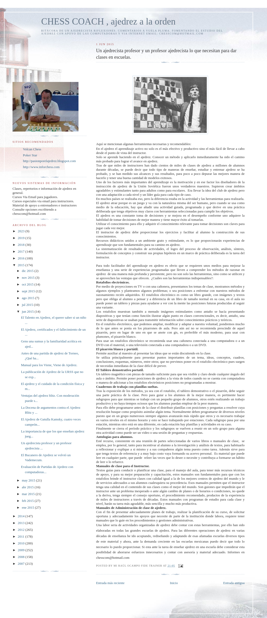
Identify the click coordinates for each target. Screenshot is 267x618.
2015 (21, 265)
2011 (21, 536)
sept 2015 (29, 291)
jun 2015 (28, 311)
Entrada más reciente (110, 583)
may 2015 (29, 480)
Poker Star (30, 155)
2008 (21, 557)
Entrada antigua (234, 583)
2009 (21, 550)
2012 (21, 530)
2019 (21, 238)
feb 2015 (28, 501)
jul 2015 (28, 305)
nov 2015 (28, 278)
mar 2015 (29, 494)
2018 (21, 245)
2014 (21, 516)
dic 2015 (28, 271)
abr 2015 (28, 487)
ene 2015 (28, 507)
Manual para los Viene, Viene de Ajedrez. (49, 365)
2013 (21, 523)
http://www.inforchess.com (41, 167)
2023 (21, 231)
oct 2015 (28, 284)
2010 (21, 543)
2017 (21, 251)
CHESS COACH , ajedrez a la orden (108, 21)
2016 (21, 258)
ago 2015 (28, 298)
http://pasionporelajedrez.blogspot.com (49, 161)
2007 (21, 564)
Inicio (174, 583)
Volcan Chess (32, 149)
